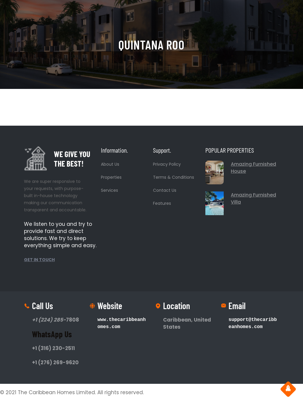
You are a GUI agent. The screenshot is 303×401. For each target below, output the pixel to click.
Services (109, 190)
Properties (111, 177)
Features (162, 203)
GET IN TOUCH (39, 260)
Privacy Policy (167, 164)
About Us (110, 164)
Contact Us (164, 190)
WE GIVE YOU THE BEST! (72, 158)
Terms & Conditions (173, 177)
